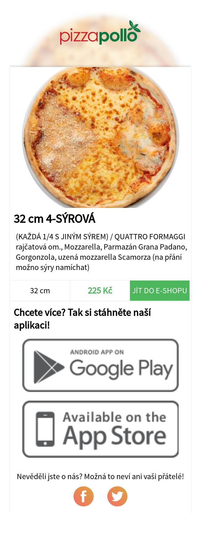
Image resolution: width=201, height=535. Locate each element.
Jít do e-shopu (159, 290)
